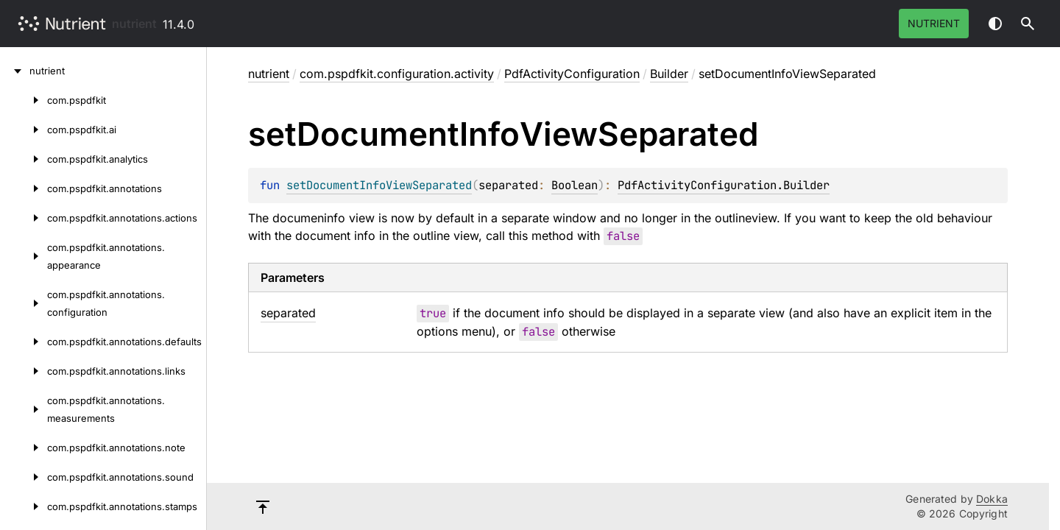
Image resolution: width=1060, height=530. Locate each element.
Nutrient (934, 23)
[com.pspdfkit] (23, 100)
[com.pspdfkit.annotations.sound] (23, 477)
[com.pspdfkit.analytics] (23, 159)
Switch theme (995, 23)
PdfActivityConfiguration (572, 73)
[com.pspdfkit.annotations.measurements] (23, 409)
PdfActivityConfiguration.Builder (724, 185)
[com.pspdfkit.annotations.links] (23, 371)
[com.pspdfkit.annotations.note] (23, 447)
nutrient (134, 23)
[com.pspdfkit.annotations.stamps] (23, 506)
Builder (669, 73)
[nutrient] (14, 70)
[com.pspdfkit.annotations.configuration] (23, 303)
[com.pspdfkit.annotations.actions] (23, 218)
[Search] (1027, 23)
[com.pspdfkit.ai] (23, 129)
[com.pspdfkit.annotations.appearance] (23, 256)
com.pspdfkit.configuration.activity (397, 73)
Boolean (574, 185)
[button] (1027, 23)
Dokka (992, 498)
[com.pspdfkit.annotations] (23, 188)
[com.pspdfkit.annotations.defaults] (23, 341)
